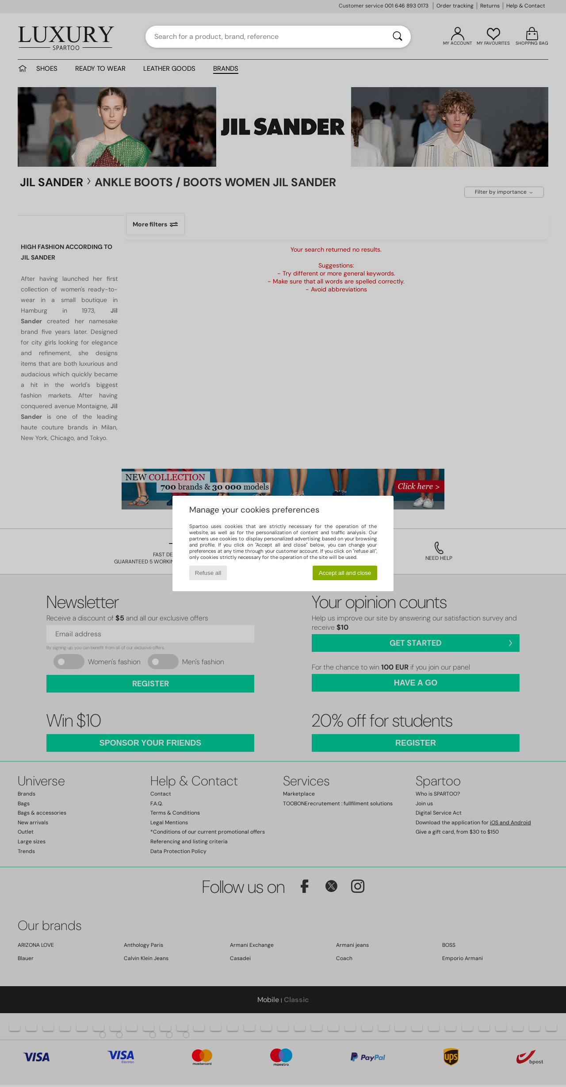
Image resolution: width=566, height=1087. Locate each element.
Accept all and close (345, 573)
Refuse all (208, 573)
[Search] (397, 37)
